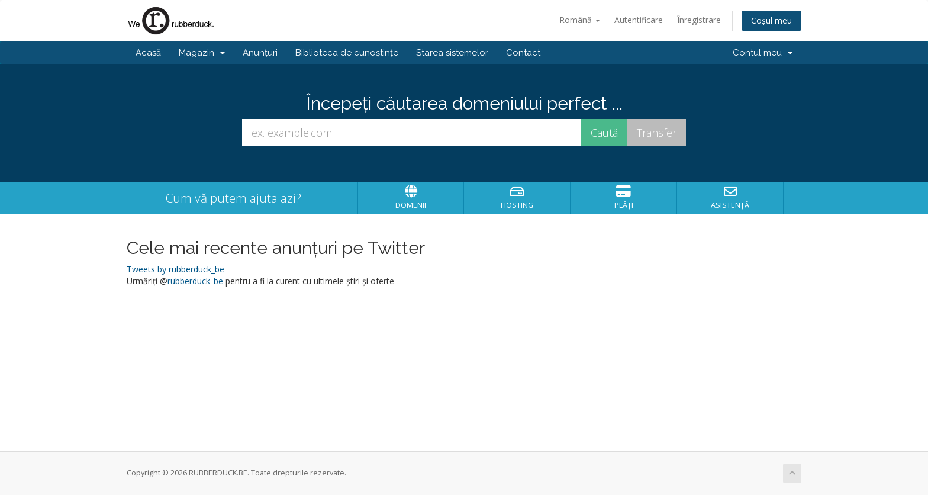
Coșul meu (771, 20)
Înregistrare (699, 19)
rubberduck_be (195, 281)
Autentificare (638, 19)
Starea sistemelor (452, 52)
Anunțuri (260, 52)
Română (579, 19)
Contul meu (762, 52)
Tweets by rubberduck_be (175, 269)
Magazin (202, 52)
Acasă (148, 52)
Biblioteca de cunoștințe (346, 52)
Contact (523, 52)
